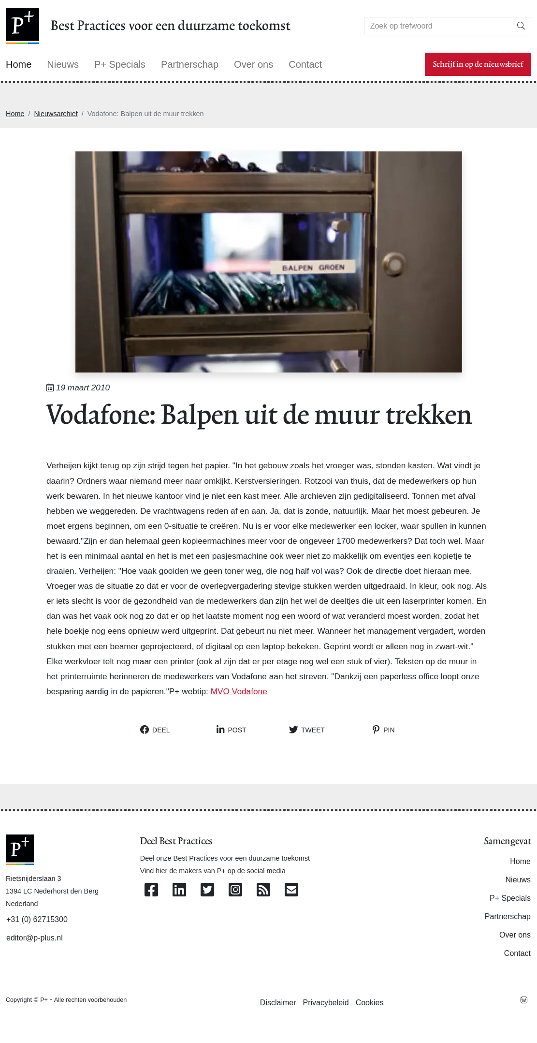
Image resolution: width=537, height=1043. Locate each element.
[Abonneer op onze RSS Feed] (263, 890)
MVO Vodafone (239, 691)
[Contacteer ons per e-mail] (291, 890)
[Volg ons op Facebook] (151, 890)
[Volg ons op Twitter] (207, 890)
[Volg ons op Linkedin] (179, 890)
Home (15, 114)
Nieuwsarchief (55, 114)
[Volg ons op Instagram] (235, 890)
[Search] (438, 26)
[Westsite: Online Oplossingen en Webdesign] (524, 999)
